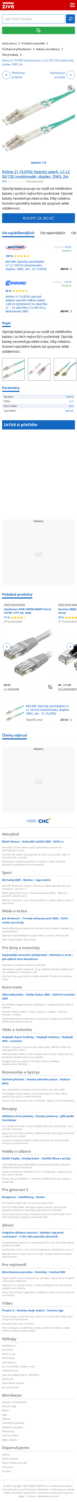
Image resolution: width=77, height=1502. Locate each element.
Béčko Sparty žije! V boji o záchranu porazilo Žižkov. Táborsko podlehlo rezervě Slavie (34, 894)
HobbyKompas (10, 1370)
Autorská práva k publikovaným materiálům (25, 1489)
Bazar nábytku (9, 1439)
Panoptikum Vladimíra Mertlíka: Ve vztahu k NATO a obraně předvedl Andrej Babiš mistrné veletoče (33, 863)
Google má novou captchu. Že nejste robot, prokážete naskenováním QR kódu (30, 1063)
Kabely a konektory (48, 49)
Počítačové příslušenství (16, 49)
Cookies (31, 1496)
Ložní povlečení (10, 1435)
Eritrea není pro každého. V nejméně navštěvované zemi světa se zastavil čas (36, 1180)
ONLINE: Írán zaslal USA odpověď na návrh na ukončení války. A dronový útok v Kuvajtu (36, 856)
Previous (6, 647)
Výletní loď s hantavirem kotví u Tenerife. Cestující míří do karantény (38, 1100)
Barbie (5, 1410)
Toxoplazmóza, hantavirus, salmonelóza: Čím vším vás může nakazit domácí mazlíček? (38, 1244)
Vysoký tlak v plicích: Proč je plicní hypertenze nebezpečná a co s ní (37, 1249)
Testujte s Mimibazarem (14, 1402)
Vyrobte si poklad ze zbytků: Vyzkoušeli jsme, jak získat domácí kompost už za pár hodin (35, 1142)
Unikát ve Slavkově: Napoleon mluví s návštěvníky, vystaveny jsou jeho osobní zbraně (37, 1173)
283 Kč (64, 269)
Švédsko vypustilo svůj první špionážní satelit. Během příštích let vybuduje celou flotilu (36, 1048)
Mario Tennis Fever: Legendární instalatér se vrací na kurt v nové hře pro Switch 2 (38, 1294)
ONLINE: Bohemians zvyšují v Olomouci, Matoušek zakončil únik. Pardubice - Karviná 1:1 (36, 887)
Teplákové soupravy (12, 1427)
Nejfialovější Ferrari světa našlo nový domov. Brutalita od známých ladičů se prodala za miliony (37, 1020)
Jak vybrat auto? (10, 1387)
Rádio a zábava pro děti (14, 1462)
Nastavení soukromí (48, 1496)
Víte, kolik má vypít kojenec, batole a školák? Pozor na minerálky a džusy (37, 978)
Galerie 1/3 (38, 163)
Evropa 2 (6, 1471)
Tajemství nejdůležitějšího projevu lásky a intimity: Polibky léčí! (35, 935)
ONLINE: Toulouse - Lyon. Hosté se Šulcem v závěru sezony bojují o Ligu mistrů (37, 902)
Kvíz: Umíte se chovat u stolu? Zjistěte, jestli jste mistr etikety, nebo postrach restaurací (37, 1127)
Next (70, 647)
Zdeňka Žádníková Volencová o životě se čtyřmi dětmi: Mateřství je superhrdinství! (37, 930)
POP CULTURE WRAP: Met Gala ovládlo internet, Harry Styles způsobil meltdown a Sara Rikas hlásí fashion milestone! (34, 1209)
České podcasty (10, 1458)
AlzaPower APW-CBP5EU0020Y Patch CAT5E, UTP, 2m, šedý (27, 611)
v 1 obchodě (11, 689)
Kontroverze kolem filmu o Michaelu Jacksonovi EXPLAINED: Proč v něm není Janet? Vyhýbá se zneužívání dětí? (37, 1216)
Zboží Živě (7, 1349)
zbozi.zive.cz (9, 43)
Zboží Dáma (8, 1357)
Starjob (6, 1454)
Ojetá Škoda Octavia (13, 1383)
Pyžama (6, 1418)
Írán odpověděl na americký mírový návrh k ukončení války (33, 1089)
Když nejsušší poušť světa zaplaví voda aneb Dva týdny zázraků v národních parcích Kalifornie (36, 1166)
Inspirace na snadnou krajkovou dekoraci (24, 964)
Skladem (66, 250)
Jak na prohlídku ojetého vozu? (18, 1366)
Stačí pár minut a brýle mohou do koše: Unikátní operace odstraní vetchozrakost (37, 1255)
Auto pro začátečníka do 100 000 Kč (20, 1374)
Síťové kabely (10, 54)
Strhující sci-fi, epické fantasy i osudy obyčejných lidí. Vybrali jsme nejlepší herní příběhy (37, 1286)
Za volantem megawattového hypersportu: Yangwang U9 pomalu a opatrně (37, 1006)
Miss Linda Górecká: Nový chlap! (19, 939)
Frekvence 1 (8, 1467)
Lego (4, 1414)
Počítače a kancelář (33, 43)
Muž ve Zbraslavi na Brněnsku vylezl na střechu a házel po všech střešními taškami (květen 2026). (36, 1329)
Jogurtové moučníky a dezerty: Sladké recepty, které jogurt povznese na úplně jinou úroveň (38, 1134)
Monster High (9, 1406)
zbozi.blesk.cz (9, 1362)
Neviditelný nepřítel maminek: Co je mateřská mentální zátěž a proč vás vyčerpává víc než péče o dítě (38, 971)
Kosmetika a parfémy (13, 1422)
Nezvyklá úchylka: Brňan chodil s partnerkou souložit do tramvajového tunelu (32, 849)
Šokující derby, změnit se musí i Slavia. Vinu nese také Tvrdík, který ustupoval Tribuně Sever (37, 1318)
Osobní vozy (8, 1353)
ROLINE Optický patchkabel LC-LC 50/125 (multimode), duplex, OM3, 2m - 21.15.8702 (26, 265)
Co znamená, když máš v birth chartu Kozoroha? (27, 1202)
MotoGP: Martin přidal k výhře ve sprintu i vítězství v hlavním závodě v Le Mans (34, 1013)
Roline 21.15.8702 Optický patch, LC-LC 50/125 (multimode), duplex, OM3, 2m (36, 174)
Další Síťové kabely (14, 604)
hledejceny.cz (9, 1345)
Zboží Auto (8, 1378)
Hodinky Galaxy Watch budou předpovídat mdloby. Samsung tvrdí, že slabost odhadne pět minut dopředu (38, 1055)
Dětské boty (8, 1431)
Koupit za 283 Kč (38, 218)
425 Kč (64, 311)
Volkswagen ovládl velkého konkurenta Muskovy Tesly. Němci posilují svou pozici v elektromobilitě (35, 1095)
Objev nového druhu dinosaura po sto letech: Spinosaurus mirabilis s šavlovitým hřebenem (38, 1279)
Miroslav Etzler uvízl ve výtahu (18, 1323)
